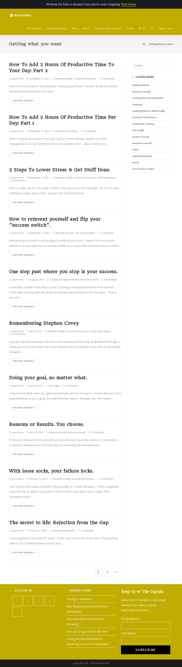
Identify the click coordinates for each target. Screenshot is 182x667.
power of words (140, 136)
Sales (135, 149)
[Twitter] (17, 601)
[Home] (144, 44)
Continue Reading (24, 100)
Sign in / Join (165, 28)
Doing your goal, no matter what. (48, 377)
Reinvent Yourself (64, 233)
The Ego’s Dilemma (79, 599)
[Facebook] (28, 601)
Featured (137, 104)
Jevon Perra (18, 78)
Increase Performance (85, 78)
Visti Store (128, 4)
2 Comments (107, 233)
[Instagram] (39, 601)
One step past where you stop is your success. (63, 271)
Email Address (130, 619)
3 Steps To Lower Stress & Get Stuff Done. (59, 169)
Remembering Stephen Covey (44, 323)
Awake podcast (140, 85)
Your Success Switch (85, 233)
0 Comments (108, 78)
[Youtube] (17, 611)
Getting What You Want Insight (148, 110)
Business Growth (63, 78)
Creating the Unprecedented (64, 279)
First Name (128, 633)
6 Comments (87, 530)
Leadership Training (100, 331)
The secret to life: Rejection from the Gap (58, 522)
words (135, 162)
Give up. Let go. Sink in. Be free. (87, 631)
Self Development (107, 177)
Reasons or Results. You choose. (46, 424)
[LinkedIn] (50, 601)
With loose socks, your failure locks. (51, 471)
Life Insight (54, 385)
